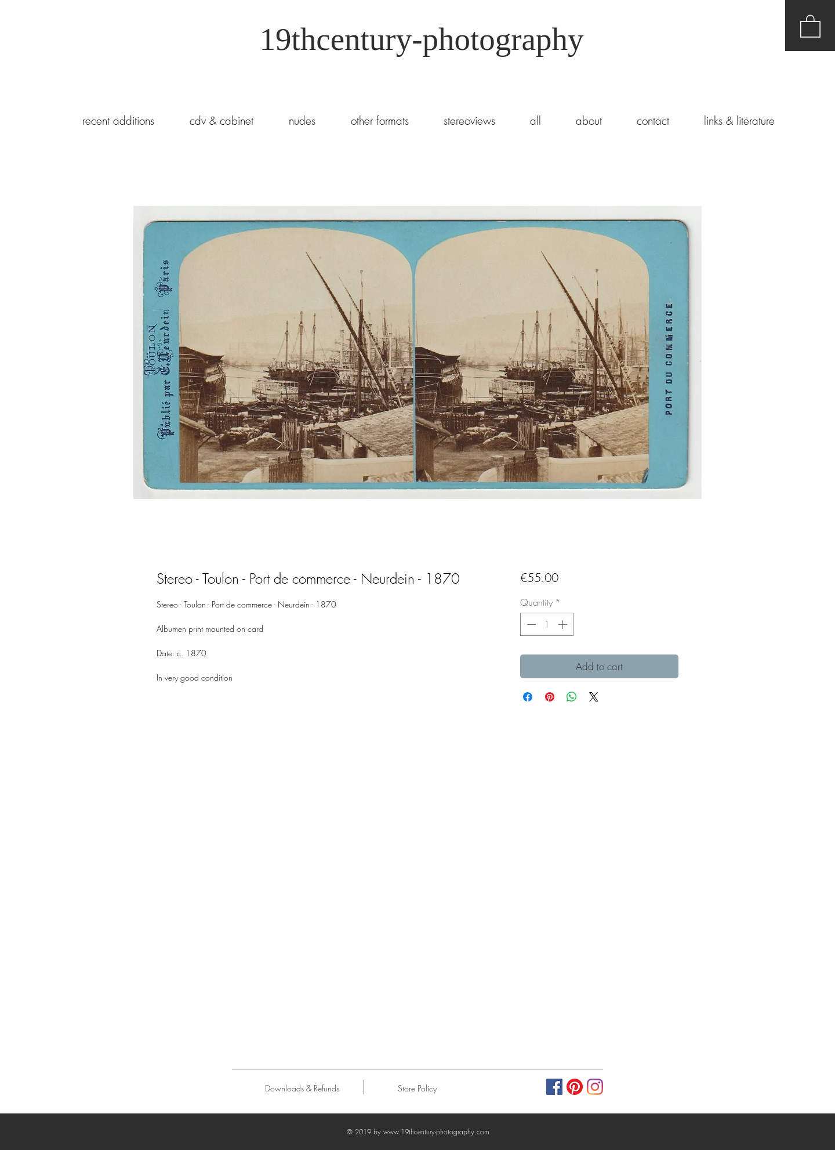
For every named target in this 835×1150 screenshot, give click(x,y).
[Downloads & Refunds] (301, 1088)
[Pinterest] (575, 1087)
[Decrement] (530, 624)
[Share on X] (594, 697)
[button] (810, 25)
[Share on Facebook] (528, 697)
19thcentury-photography (421, 39)
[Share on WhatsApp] (572, 697)
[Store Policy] (417, 1088)
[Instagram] (595, 1087)
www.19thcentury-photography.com (436, 1132)
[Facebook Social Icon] (554, 1087)
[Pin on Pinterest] (550, 697)
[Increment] (564, 624)
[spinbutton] (547, 624)
